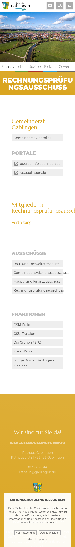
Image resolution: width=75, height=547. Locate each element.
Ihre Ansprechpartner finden (37, 452)
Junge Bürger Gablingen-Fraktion (34, 371)
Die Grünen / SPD (27, 351)
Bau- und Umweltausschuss (36, 267)
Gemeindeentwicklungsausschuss (38, 275)
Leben (21, 66)
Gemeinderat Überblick (32, 138)
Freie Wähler (24, 360)
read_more (69, 5)
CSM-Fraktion (25, 334)
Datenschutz (46, 522)
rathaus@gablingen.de (37, 481)
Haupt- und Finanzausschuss (37, 284)
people (59, 5)
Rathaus (7, 66)
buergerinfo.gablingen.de (40, 166)
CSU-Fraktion (24, 342)
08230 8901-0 (37, 476)
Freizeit (50, 66)
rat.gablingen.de (33, 176)
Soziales (35, 66)
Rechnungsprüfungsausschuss (38, 293)
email (50, 5)
